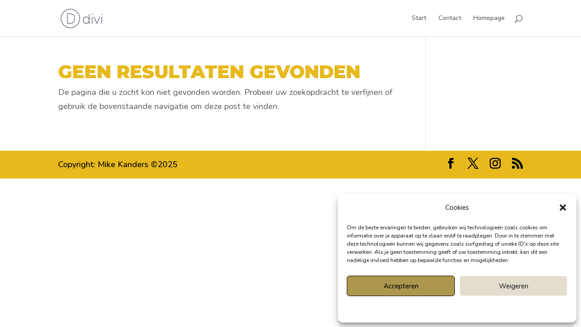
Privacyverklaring (473, 308)
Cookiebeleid (431, 308)
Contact (449, 18)
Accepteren (401, 286)
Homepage (489, 18)
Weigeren (513, 286)
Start (419, 18)
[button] (562, 207)
